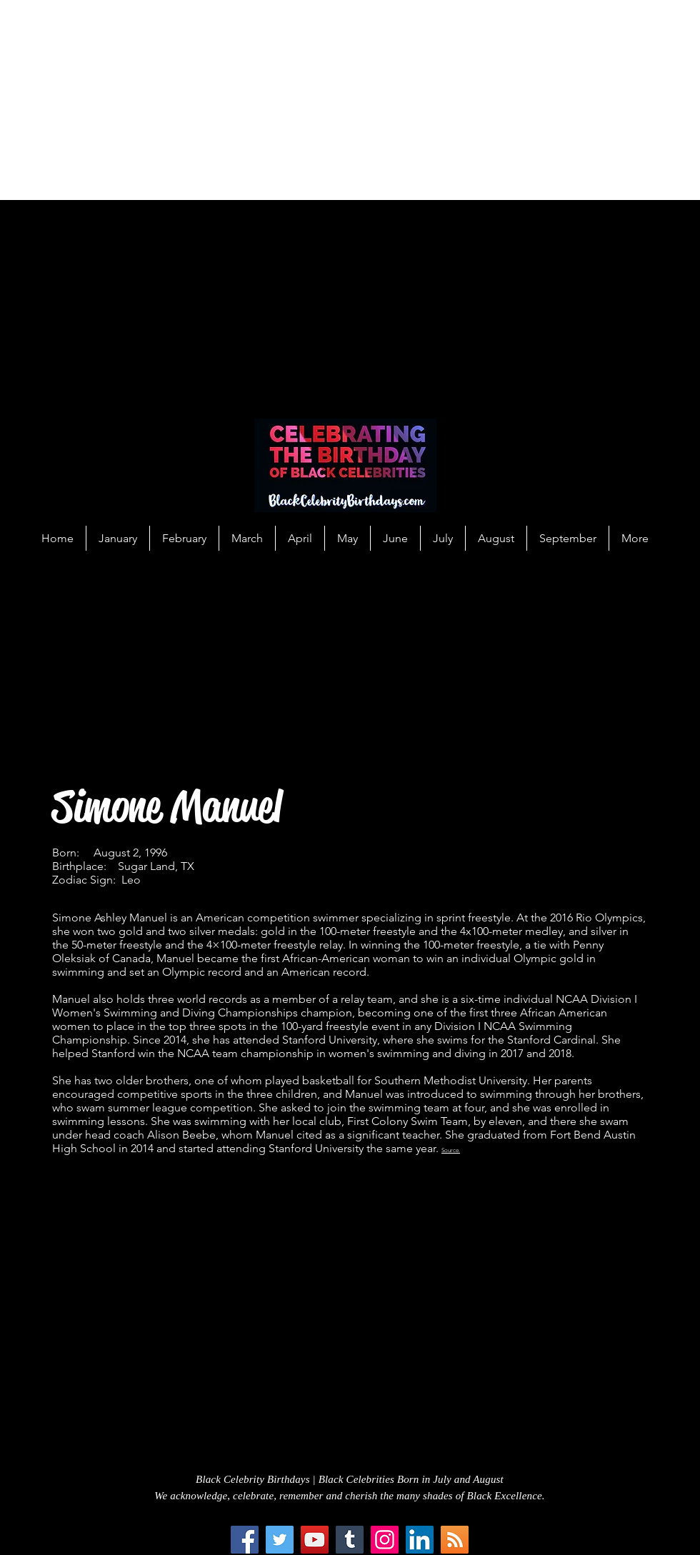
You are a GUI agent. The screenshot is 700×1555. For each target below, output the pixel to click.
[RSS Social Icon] (455, 1540)
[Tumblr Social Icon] (350, 1540)
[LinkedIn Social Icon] (420, 1540)
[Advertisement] (175, 100)
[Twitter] (280, 1540)
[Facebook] (245, 1540)
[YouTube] (315, 1540)
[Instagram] (385, 1540)
